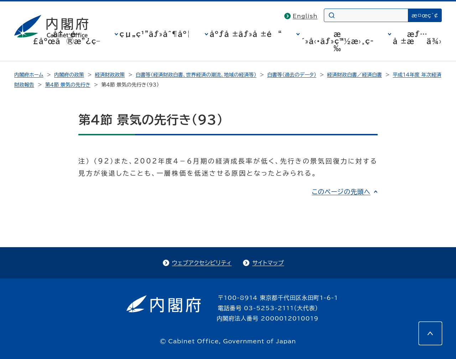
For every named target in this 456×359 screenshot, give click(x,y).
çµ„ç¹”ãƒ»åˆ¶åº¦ (155, 33)
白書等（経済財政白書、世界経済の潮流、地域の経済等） (196, 74)
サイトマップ (268, 263)
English (305, 16)
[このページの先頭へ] (430, 333)
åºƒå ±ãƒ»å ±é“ (246, 33)
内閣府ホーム (28, 74)
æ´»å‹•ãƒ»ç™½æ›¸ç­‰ (337, 41)
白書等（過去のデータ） (291, 74)
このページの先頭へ (341, 191)
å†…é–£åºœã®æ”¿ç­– (66, 37)
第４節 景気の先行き (67, 84)
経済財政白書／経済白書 (354, 74)
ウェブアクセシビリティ (202, 263)
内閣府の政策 (69, 74)
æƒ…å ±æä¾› (417, 37)
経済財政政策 (110, 74)
